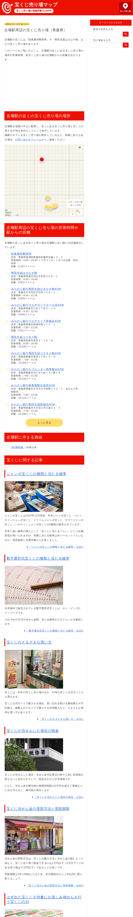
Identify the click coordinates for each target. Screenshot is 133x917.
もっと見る (44, 422)
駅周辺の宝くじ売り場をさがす (17, 24)
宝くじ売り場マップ (36, 4)
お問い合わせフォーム (28, 139)
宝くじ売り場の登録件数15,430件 (33, 10)
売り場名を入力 (102, 40)
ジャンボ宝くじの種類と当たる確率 (36, 474)
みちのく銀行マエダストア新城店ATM (36, 321)
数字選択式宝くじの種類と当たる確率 (38, 558)
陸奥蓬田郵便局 (21, 253)
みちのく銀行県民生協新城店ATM (33, 404)
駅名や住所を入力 (103, 29)
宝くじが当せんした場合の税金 (33, 731)
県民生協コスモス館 (24, 337)
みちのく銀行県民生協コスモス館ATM (36, 353)
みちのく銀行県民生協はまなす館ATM (36, 288)
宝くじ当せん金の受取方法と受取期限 (38, 809)
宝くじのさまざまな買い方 (29, 642)
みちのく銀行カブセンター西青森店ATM (37, 369)
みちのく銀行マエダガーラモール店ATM (37, 305)
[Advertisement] (44, 84)
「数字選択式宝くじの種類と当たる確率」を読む (55, 630)
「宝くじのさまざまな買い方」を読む (61, 719)
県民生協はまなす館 (24, 272)
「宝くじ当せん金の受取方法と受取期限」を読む (55, 885)
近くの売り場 (125, 11)
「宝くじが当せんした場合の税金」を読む (59, 797)
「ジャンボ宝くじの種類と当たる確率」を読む (56, 547)
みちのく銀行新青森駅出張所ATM (33, 385)
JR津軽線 (17, 447)
